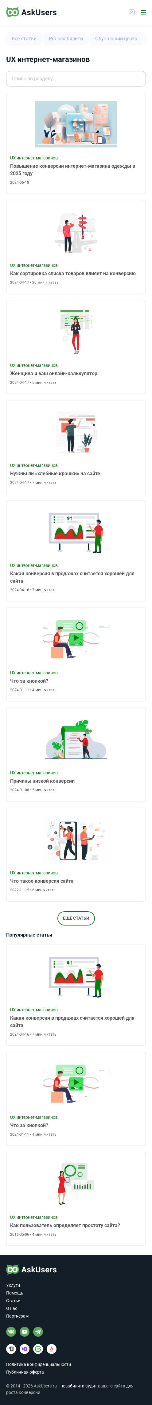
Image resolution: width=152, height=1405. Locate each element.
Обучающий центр (116, 39)
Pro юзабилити (66, 39)
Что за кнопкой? (29, 681)
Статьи (13, 1300)
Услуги (13, 1285)
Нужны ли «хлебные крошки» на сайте (55, 473)
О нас (11, 1308)
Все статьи (24, 39)
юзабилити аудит (79, 1385)
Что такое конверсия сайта (42, 881)
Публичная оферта (25, 1372)
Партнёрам (17, 1316)
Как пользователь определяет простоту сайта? (65, 1225)
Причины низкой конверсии (42, 781)
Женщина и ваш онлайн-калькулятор (53, 373)
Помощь (14, 1293)
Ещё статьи (76, 918)
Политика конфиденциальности (38, 1364)
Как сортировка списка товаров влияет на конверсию (73, 273)
